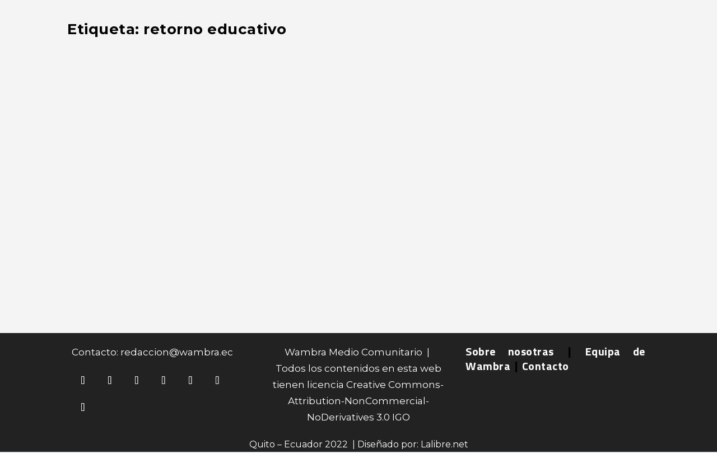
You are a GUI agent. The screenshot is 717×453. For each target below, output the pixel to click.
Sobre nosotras (509, 351)
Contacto (545, 366)
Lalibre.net (444, 444)
